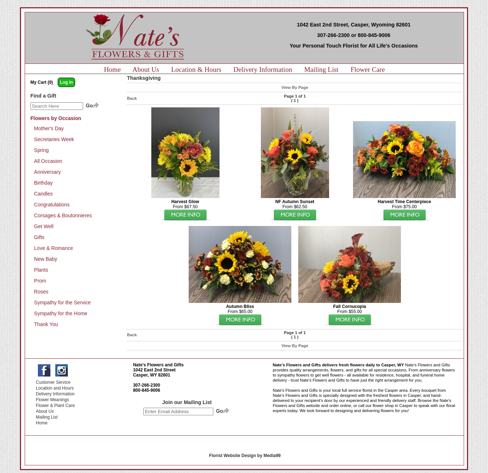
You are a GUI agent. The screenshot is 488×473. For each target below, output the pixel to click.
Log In (66, 82)
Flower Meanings (52, 399)
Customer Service (53, 382)
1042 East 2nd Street (154, 370)
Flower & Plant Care (55, 405)
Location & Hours (196, 69)
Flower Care (367, 69)
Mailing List (321, 69)
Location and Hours (55, 388)
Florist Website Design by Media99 (244, 455)
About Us (145, 69)
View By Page (295, 87)
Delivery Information (262, 69)
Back (132, 98)
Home (112, 69)
